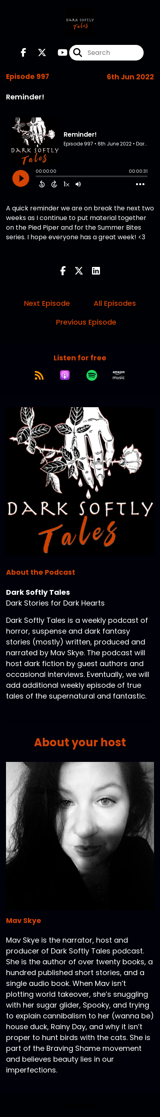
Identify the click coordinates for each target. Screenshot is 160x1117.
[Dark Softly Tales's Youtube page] (58, 52)
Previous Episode (86, 322)
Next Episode (47, 303)
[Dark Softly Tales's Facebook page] (23, 52)
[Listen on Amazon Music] (119, 375)
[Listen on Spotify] (91, 375)
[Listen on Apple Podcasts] (65, 375)
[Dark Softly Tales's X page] (37, 52)
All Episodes (115, 303)
